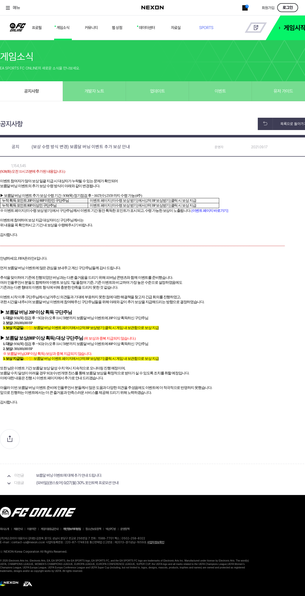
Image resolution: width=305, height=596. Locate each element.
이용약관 (31, 529)
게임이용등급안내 (49, 529)
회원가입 (268, 8)
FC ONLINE (18, 26)
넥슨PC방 (111, 529)
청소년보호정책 (93, 529)
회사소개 (4, 529)
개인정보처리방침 (72, 529)
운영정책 (124, 529)
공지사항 (31, 91)
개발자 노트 (94, 91)
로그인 (288, 7)
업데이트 (157, 91)
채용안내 (18, 529)
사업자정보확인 (155, 542)
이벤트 (220, 91)
